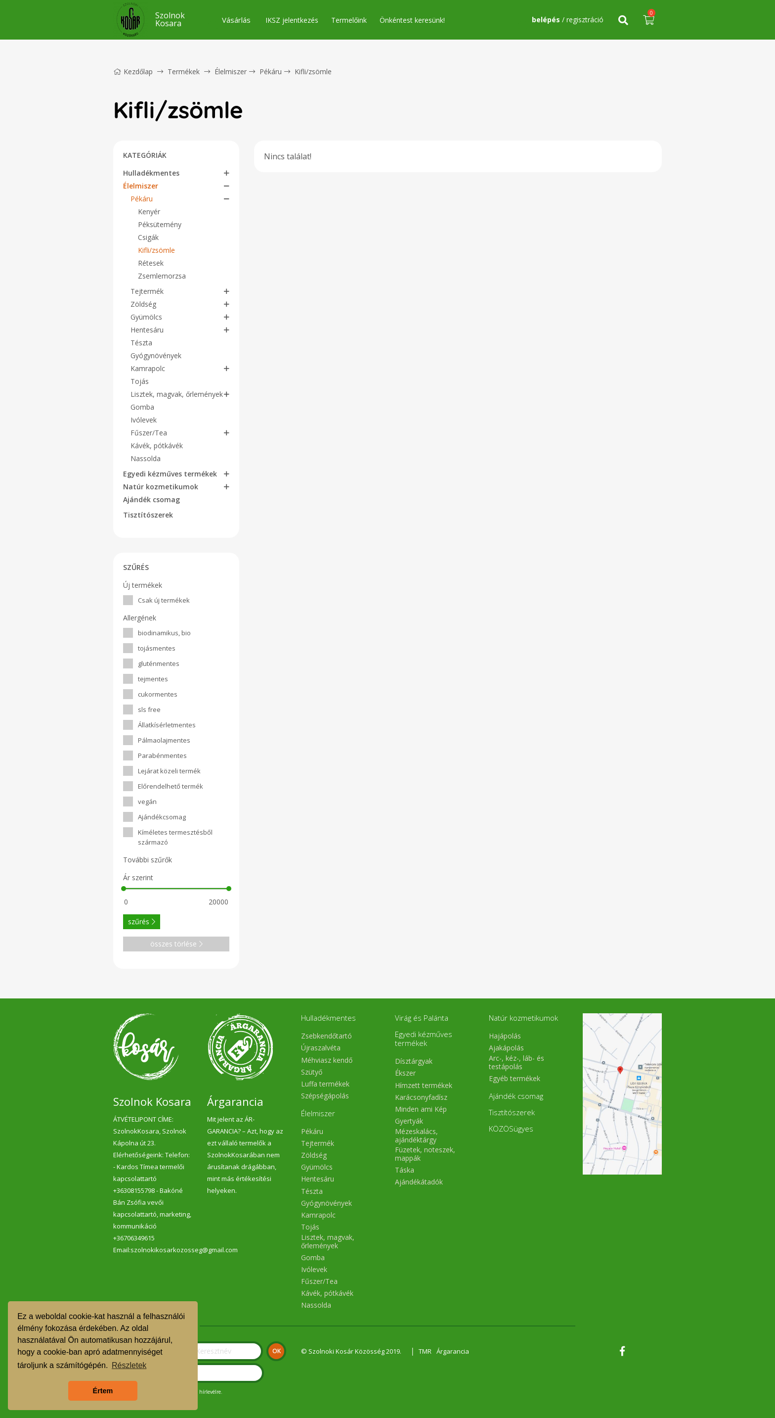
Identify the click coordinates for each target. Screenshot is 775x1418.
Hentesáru (147, 329)
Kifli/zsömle (313, 71)
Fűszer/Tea (148, 432)
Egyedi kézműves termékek (170, 473)
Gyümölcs (146, 317)
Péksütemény (159, 224)
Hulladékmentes (151, 173)
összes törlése (176, 943)
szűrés (141, 921)
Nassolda (145, 458)
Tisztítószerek (148, 515)
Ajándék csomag (151, 499)
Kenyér (149, 211)
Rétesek (151, 263)
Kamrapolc (147, 368)
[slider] (123, 888)
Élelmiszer (231, 71)
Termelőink (349, 20)
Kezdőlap (133, 71)
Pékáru (270, 71)
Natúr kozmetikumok (160, 486)
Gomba (142, 407)
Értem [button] (103, 1391)
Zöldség (143, 304)
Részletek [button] (129, 1365)
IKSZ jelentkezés (291, 20)
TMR (425, 1351)
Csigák (148, 237)
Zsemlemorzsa (162, 276)
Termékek (184, 71)
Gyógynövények (155, 355)
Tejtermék (147, 291)
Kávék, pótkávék (156, 445)
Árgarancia (452, 1351)
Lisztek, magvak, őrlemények (176, 394)
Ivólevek (143, 420)
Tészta (141, 342)
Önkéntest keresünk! (412, 20)
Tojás (139, 381)
